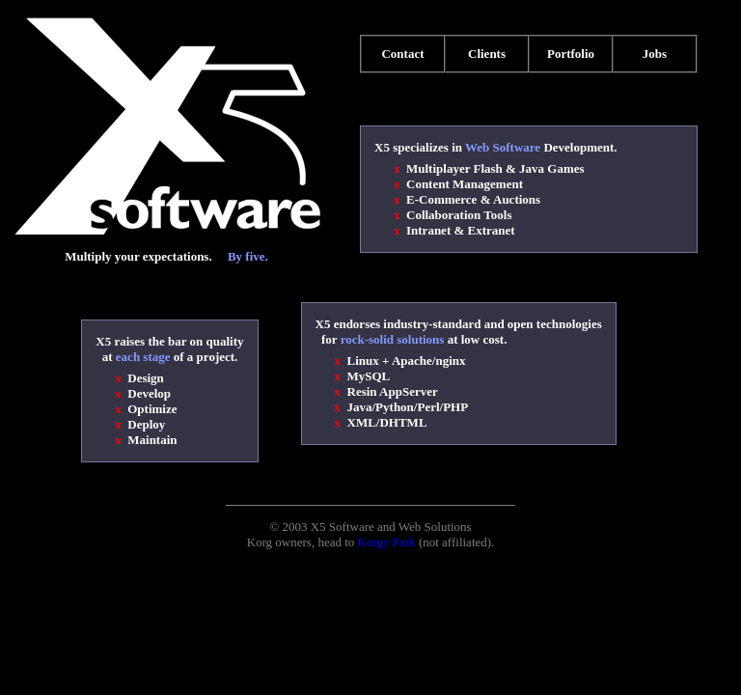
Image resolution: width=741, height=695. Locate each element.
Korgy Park (387, 542)
